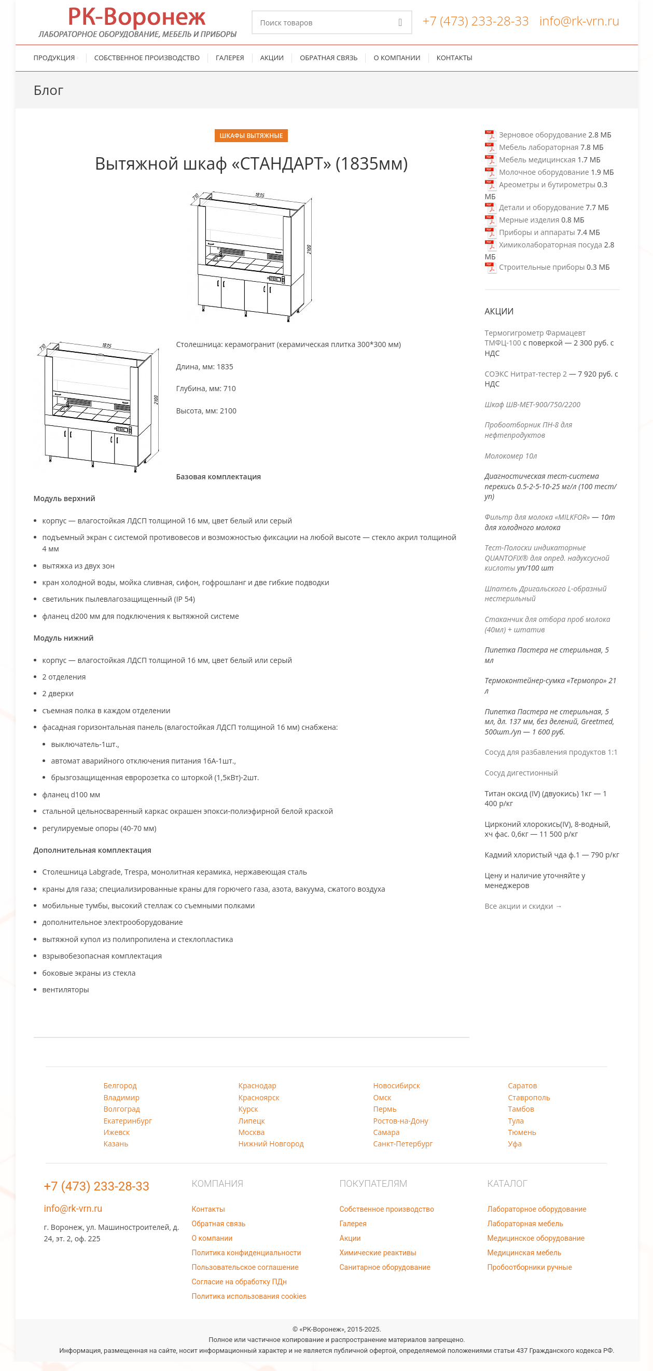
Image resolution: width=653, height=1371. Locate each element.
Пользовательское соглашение (245, 1276)
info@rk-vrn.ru (579, 25)
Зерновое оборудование (536, 144)
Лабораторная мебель (525, 1233)
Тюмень (522, 1141)
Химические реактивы (378, 1262)
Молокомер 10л (511, 465)
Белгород (120, 1095)
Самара (386, 1141)
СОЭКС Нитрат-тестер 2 (526, 383)
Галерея (353, 1233)
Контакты (208, 1218)
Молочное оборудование (537, 181)
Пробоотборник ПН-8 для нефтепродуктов (529, 439)
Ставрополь (529, 1107)
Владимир (122, 1107)
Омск (382, 1107)
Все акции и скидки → (524, 915)
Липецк (252, 1130)
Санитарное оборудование (385, 1276)
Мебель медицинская (530, 169)
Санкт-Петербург (403, 1153)
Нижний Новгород (271, 1153)
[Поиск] (332, 27)
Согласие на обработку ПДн (239, 1291)
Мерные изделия (522, 229)
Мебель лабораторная (532, 156)
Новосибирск (397, 1095)
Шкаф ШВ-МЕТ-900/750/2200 (532, 414)
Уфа (515, 1153)
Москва (252, 1141)
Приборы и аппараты (530, 241)
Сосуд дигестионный (521, 782)
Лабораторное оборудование (537, 1218)
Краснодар (257, 1095)
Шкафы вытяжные (251, 145)
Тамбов (521, 1118)
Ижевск (117, 1141)
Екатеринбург (128, 1130)
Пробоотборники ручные (530, 1276)
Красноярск (259, 1107)
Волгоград (122, 1118)
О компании (212, 1247)
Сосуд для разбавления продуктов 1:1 (551, 761)
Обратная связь (219, 1233)
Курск (248, 1118)
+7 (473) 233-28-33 (476, 25)
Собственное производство (387, 1218)
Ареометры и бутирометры (540, 194)
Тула (516, 1130)
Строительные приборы (535, 276)
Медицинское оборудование (536, 1247)
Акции (350, 1247)
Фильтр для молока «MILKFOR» (537, 526)
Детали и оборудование (534, 216)
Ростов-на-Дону (400, 1130)
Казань (116, 1153)
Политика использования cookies (249, 1305)
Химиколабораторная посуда (544, 254)
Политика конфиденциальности (246, 1262)
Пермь (385, 1118)
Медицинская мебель (525, 1262)
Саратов (522, 1095)
